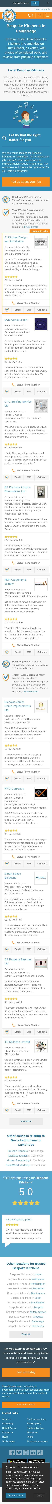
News (5, 1437)
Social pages (8, 1441)
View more (26, 1121)
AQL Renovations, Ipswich (19, 1219)
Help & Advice (9, 1428)
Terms (30, 1437)
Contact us (7, 1432)
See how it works (26, 1404)
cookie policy (12, 1488)
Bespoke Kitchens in (26, 1274)
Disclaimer (32, 1432)
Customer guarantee (37, 1441)
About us (6, 1419)
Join (34, 3)
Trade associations (36, 1419)
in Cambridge (26, 1151)
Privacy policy (34, 1423)
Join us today (26, 1372)
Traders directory (35, 1428)
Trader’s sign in (42, 9)
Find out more (31, 227)
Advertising (7, 1423)
